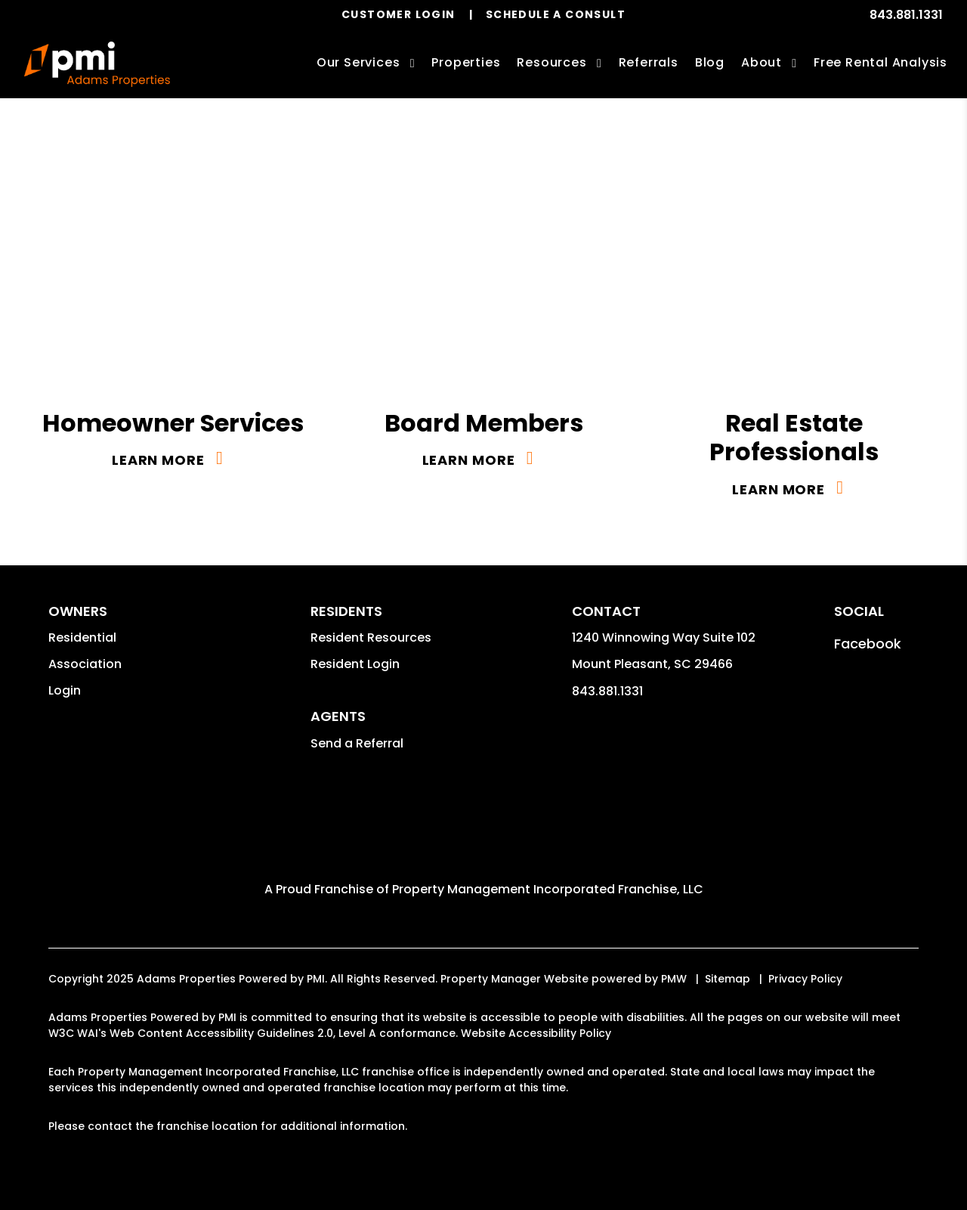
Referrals (648, 62)
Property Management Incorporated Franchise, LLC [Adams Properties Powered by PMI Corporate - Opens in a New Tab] (547, 889)
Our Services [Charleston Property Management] (358, 62)
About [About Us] (761, 62)
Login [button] (64, 690)
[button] (867, 643)
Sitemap (727, 978)
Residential (82, 637)
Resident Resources (370, 637)
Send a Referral (356, 743)
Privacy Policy (805, 978)
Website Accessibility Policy (536, 1033)
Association (85, 664)
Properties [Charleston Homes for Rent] (465, 62)
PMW (674, 978)
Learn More (158, 459)
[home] (97, 64)
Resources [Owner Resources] (551, 62)
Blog (709, 62)
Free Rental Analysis (880, 62)
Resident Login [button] (355, 664)
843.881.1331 (906, 14)
